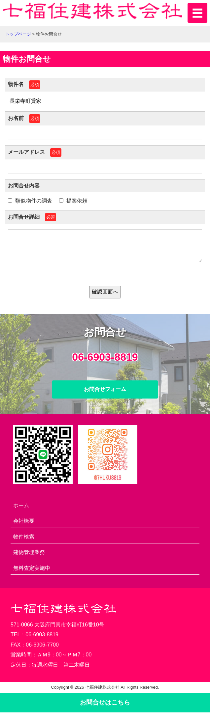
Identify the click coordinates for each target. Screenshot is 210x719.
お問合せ (105, 708)
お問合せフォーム (105, 396)
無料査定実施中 (31, 574)
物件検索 (23, 543)
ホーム (21, 512)
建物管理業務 (29, 559)
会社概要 (23, 527)
